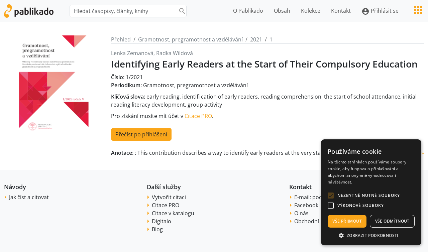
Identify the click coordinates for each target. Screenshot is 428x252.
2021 (256, 39)
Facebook (306, 205)
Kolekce (310, 10)
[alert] (371, 192)
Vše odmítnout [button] (392, 221)
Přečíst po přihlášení (141, 134)
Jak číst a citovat (29, 197)
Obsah (282, 10)
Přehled (121, 39)
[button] (330, 195)
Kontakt (341, 10)
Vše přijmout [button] (347, 221)
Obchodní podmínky (319, 221)
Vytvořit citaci (169, 197)
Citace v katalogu (173, 213)
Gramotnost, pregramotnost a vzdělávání (190, 39)
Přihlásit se (380, 11)
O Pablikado (248, 10)
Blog (157, 229)
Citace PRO (198, 116)
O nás (301, 213)
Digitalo (161, 221)
